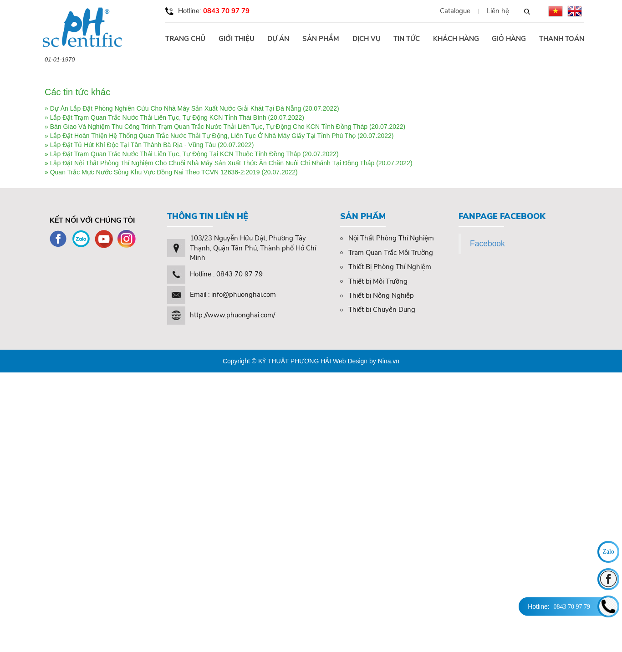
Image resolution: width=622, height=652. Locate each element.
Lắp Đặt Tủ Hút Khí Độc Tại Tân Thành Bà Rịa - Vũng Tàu (133, 144)
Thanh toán (561, 38)
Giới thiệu (237, 38)
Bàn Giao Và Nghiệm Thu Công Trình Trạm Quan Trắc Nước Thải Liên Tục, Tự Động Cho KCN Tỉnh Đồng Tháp (208, 126)
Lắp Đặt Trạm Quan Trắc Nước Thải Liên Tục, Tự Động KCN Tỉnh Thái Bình (159, 117)
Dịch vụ (366, 38)
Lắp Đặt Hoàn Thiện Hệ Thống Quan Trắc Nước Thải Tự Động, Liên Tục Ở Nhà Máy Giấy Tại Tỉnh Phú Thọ (203, 135)
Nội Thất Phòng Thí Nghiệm (387, 238)
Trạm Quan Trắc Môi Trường (386, 252)
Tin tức (406, 38)
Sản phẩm (320, 38)
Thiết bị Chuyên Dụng (377, 309)
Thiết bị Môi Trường (374, 281)
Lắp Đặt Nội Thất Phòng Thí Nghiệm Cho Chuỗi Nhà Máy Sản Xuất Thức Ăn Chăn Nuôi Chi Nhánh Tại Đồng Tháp (212, 163)
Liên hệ (498, 11)
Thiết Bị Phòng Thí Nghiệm (385, 266)
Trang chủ (185, 38)
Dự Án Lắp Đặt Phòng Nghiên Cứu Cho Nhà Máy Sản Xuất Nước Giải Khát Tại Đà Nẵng (175, 108)
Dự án (278, 38)
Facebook (487, 243)
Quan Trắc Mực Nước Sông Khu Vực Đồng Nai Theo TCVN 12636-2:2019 (155, 172)
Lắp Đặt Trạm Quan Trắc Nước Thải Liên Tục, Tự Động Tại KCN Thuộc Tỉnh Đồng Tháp (175, 154)
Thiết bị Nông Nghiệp (377, 295)
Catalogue (455, 11)
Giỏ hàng (509, 38)
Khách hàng (456, 38)
